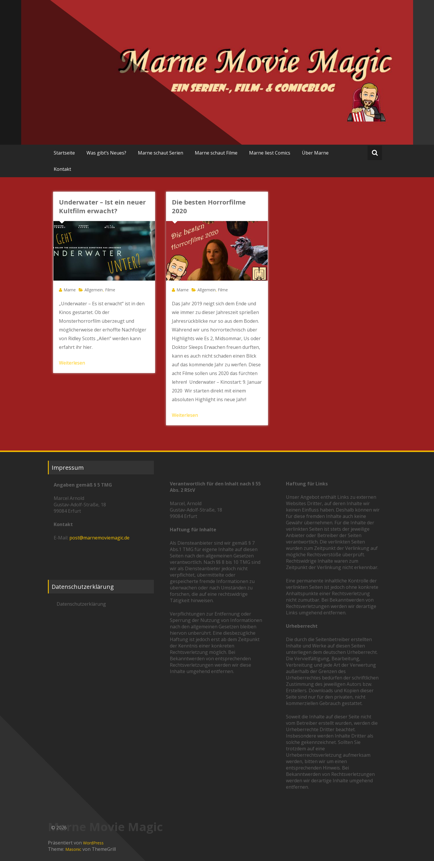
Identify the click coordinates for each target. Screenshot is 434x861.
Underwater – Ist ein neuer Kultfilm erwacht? (102, 206)
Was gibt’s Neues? (106, 153)
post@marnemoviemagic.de (99, 537)
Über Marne (315, 153)
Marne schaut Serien (160, 153)
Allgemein (93, 290)
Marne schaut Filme (216, 153)
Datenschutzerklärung (81, 604)
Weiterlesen (72, 363)
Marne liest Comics (269, 153)
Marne (70, 290)
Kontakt (62, 169)
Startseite (64, 153)
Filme (110, 290)
